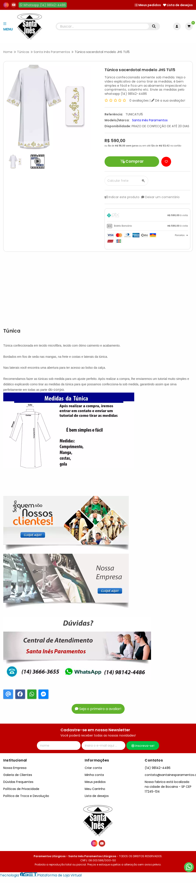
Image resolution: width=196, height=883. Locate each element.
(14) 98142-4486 (157, 768)
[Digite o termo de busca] (103, 26)
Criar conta (93, 768)
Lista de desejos (178, 5)
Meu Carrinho (95, 789)
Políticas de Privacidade (21, 789)
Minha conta (94, 775)
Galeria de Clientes (17, 775)
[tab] (147, 216)
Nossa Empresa (14, 768)
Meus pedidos (148, 5)
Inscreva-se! (142, 746)
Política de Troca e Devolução (26, 796)
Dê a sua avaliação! (168, 100)
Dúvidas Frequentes (18, 782)
